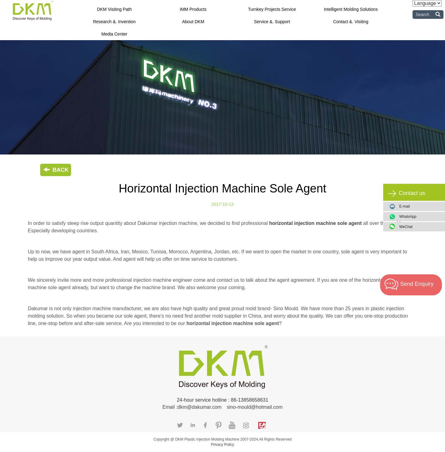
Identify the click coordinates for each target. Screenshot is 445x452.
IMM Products (193, 9)
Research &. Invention (114, 21)
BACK (56, 170)
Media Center (114, 34)
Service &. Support (272, 21)
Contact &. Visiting (350, 21)
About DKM (193, 21)
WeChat (419, 227)
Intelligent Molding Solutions (351, 9)
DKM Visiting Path (114, 9)
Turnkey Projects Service (272, 9)
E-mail (404, 206)
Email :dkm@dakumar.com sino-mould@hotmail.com (222, 407)
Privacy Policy (222, 444)
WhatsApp (419, 216)
